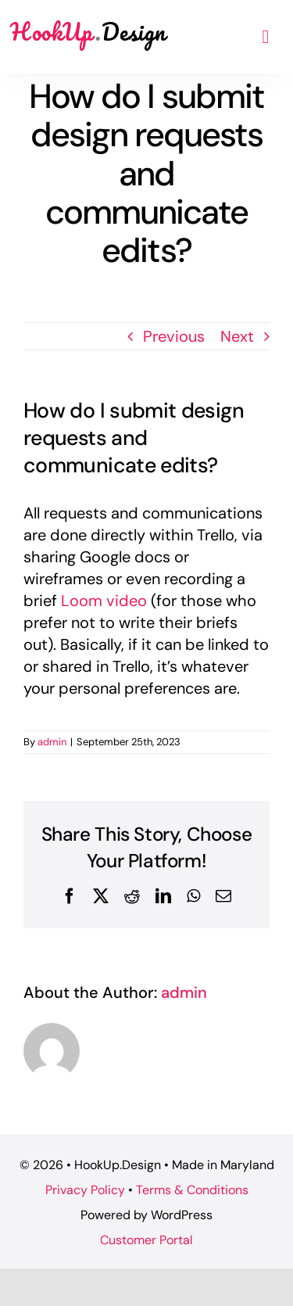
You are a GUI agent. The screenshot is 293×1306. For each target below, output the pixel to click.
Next (237, 336)
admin (52, 741)
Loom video (104, 600)
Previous (174, 336)
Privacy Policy (85, 1190)
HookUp (88, 31)
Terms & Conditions (192, 1190)
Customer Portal (146, 1240)
